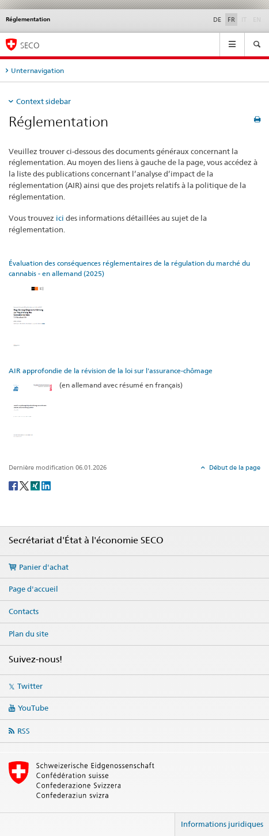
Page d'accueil (33, 588)
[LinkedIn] (46, 485)
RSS (23, 730)
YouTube (33, 707)
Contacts (24, 611)
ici (60, 218)
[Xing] (36, 485)
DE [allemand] (217, 20)
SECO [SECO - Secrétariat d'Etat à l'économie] (30, 45)
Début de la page (233, 467)
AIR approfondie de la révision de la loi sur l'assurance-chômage (111, 370)
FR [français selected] (231, 20)
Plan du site (28, 633)
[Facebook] (14, 485)
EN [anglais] (258, 19)
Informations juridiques (222, 824)
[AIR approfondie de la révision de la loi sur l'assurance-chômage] (31, 414)
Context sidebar (43, 101)
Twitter (30, 686)
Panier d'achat (44, 567)
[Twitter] (25, 485)
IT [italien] (245, 19)
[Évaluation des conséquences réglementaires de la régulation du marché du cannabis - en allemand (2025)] (31, 317)
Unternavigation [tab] (37, 70)
